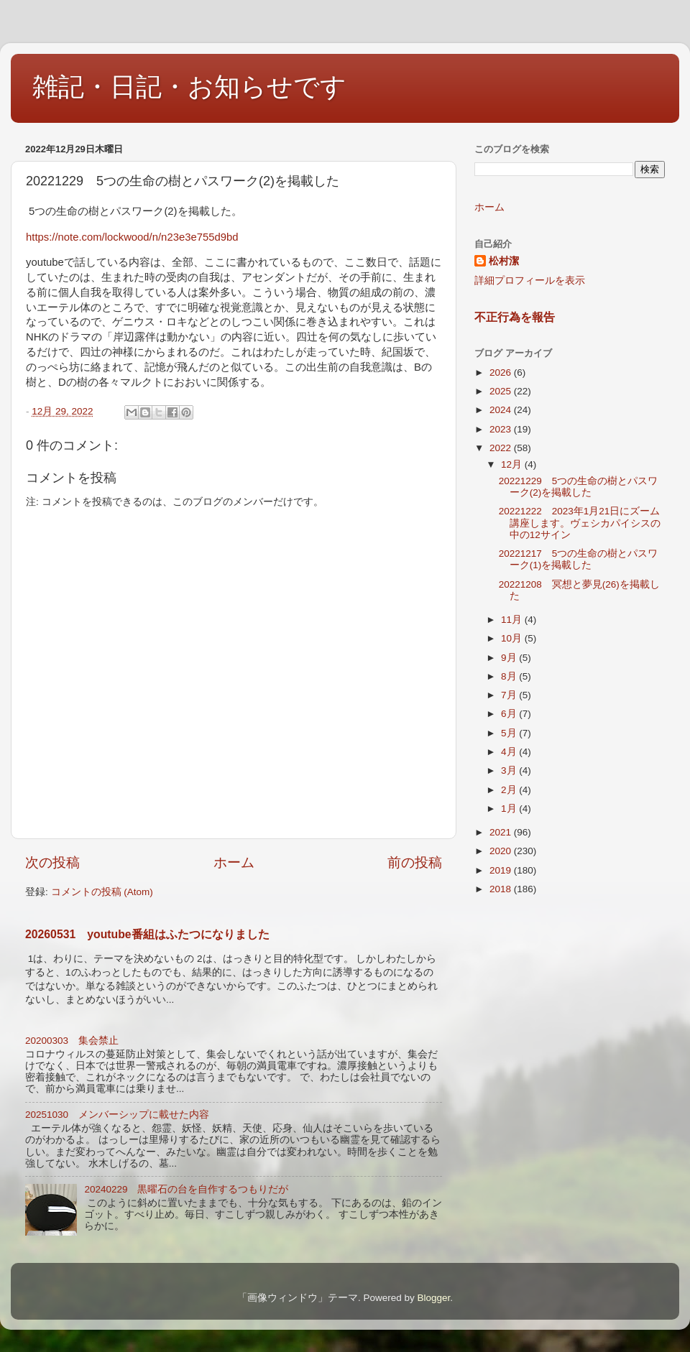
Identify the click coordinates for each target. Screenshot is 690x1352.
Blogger (433, 1297)
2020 (501, 851)
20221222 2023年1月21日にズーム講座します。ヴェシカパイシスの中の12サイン (580, 523)
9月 (510, 657)
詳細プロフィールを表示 (529, 280)
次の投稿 (52, 862)
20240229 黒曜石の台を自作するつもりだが (186, 1189)
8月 (510, 676)
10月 (513, 638)
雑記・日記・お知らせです (189, 86)
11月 (513, 619)
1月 (510, 808)
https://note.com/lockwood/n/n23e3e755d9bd (132, 237)
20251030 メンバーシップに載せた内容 (117, 1114)
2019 (501, 870)
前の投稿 (414, 862)
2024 (501, 409)
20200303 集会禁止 (72, 1040)
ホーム (233, 862)
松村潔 (504, 261)
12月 (513, 464)
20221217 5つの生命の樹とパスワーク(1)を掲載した (578, 559)
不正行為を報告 (514, 317)
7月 (510, 695)
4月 (510, 751)
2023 (501, 429)
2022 (501, 448)
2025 (501, 391)
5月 (510, 733)
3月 (510, 770)
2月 (510, 789)
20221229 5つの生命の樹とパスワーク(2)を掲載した (578, 487)
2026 (501, 372)
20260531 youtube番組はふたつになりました (147, 934)
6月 (510, 713)
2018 (501, 889)
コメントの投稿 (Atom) (102, 891)
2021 (501, 832)
